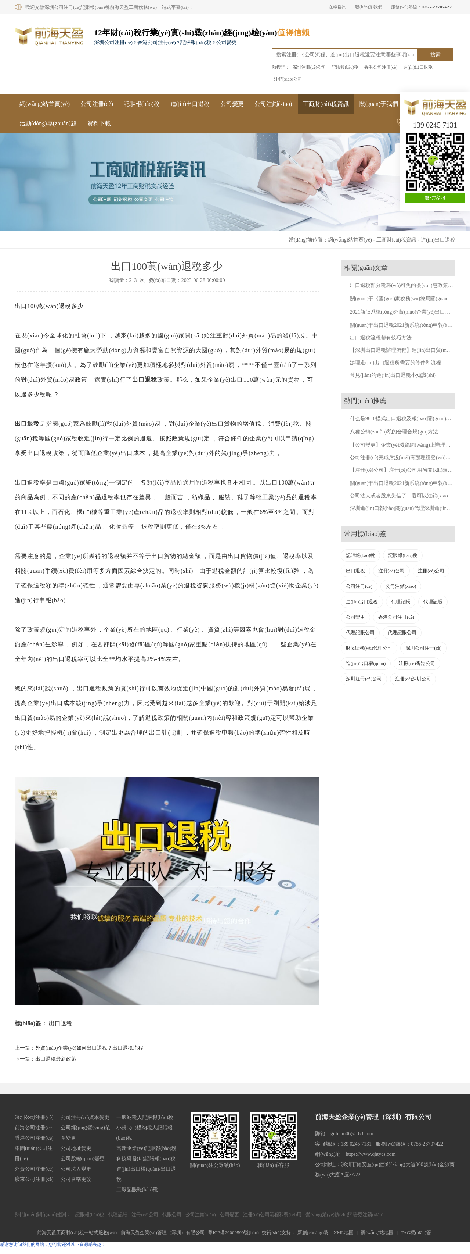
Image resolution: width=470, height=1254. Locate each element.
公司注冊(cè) (96, 104)
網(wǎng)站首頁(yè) (44, 104)
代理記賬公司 (360, 632)
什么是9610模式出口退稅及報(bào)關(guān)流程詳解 (408, 418)
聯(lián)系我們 (368, 7)
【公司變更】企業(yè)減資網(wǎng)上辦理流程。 (405, 445)
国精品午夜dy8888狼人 (22, 1250)
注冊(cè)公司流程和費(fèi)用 (272, 1214)
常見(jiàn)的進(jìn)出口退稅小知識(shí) (393, 375)
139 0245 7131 (435, 125)
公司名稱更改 (76, 1179)
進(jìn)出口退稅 (418, 67)
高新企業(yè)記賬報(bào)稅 (146, 1148)
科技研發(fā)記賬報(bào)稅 (146, 1158)
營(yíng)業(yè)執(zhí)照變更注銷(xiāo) (344, 1214)
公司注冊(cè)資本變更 (85, 1117)
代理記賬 (400, 601)
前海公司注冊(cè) (34, 1127)
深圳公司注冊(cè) (423, 648)
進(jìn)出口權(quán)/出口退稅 (146, 1174)
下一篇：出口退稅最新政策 (45, 1059)
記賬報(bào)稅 (345, 67)
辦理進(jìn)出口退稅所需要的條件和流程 (395, 362)
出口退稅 (144, 379)
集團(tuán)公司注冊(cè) (34, 1153)
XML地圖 (343, 1232)
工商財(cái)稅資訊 (325, 104)
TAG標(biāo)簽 (416, 1232)
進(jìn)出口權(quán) (366, 663)
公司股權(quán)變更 (83, 1158)
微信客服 (435, 198)
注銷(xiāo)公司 (288, 79)
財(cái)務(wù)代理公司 (369, 648)
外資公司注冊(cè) (34, 1169)
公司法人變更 (76, 1169)
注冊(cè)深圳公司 (413, 679)
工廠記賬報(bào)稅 (137, 1189)
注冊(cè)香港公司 (417, 663)
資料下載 (99, 123)
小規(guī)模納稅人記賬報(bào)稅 (144, 1133)
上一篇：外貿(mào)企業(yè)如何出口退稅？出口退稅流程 (79, 1048)
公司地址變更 (76, 1148)
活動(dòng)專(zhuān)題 (48, 123)
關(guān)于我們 (378, 104)
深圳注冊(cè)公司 (309, 67)
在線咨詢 (337, 7)
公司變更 (232, 104)
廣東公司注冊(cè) (34, 1179)
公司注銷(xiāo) (273, 104)
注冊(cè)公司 (391, 571)
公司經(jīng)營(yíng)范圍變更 (85, 1133)
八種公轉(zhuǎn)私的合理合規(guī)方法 (394, 432)
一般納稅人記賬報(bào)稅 (145, 1117)
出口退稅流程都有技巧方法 (381, 337)
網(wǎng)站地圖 (377, 1232)
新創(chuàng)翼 (313, 1232)
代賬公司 (171, 1214)
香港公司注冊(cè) (381, 67)
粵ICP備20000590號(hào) (233, 1232)
